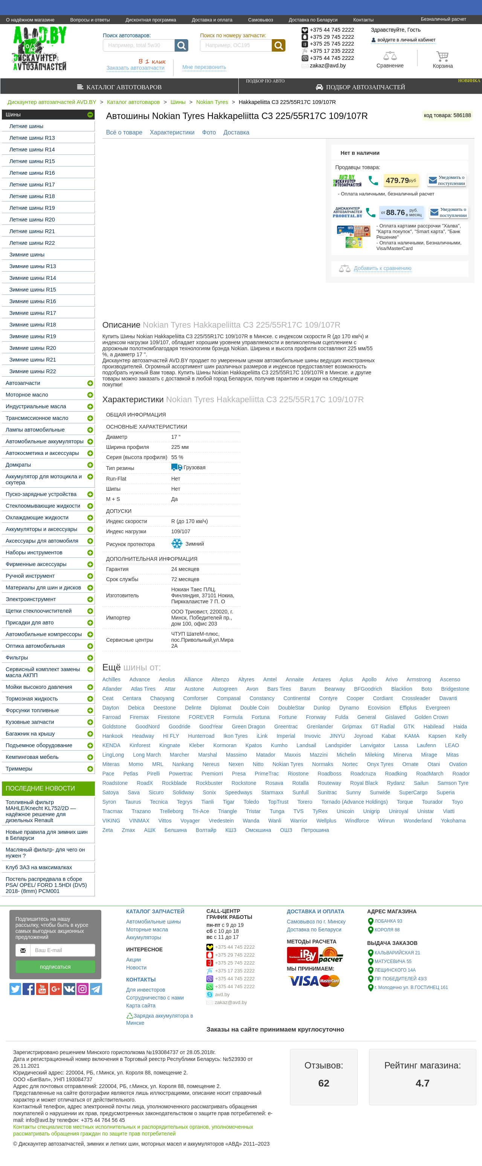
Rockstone (244, 783)
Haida (460, 726)
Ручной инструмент (30, 576)
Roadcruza (363, 774)
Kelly (461, 736)
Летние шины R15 (32, 161)
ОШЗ (286, 830)
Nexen (236, 764)
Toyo (457, 802)
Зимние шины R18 (32, 325)
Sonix (209, 792)
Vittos (165, 821)
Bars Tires (279, 689)
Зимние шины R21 (32, 360)
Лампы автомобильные (35, 430)
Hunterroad (201, 736)
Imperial (285, 736)
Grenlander (320, 726)
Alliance (193, 679)
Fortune (288, 717)
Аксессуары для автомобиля (42, 541)
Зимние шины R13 (32, 266)
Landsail (306, 745)
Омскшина (258, 830)
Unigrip (371, 811)
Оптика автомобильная (35, 646)
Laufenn (426, 745)
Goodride (180, 726)
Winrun (386, 821)
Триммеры (19, 769)
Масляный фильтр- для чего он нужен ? (45, 853)
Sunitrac (327, 792)
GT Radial (383, 726)
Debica (136, 708)
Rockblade (174, 783)
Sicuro (156, 792)
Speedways (238, 792)
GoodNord (147, 726)
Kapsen (437, 736)
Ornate (411, 764)
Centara (131, 698)
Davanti (448, 698)
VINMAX (139, 821)
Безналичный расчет (443, 19)
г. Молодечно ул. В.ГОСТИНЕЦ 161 (411, 987)
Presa (239, 774)
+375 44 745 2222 (235, 947)
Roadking (396, 774)
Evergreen (438, 708)
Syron (109, 802)
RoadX (145, 783)
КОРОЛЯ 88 (387, 929)
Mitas (452, 755)
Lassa (401, 745)
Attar (170, 689)
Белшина (176, 830)
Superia (445, 792)
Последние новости (40, 788)
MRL (157, 764)
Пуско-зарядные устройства (41, 494)
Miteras (111, 764)
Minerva (402, 755)
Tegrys (184, 802)
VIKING (111, 821)
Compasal (229, 698)
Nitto (258, 764)
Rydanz (396, 783)
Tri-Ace (200, 811)
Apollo (369, 679)
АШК (149, 830)
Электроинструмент (31, 599)
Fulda (341, 717)
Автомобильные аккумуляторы (45, 441)
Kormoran (224, 745)
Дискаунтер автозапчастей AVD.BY (52, 102)
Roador (461, 774)
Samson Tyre (453, 783)
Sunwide (380, 792)
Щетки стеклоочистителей (39, 611)
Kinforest (140, 745)
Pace (108, 774)
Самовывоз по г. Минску (316, 922)
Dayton (110, 708)
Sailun (421, 783)
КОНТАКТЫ (141, 980)
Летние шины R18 (32, 196)
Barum (308, 689)
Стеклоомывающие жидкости (43, 506)
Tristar (253, 811)
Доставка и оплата (212, 20)
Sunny (353, 792)
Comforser (195, 698)
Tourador (432, 802)
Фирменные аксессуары (36, 564)
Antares (322, 679)
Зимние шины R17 (32, 313)
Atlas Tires (143, 689)
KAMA (411, 736)
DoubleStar (291, 708)
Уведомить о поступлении (451, 180)
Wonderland (418, 821)
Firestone (169, 717)
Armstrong (419, 679)
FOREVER (201, 717)
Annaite (295, 679)
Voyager (190, 821)
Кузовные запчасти (30, 722)
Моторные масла (147, 929)
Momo (135, 764)
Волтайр (206, 830)
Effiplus (408, 708)
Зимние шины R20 (32, 348)
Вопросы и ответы (90, 20)
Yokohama (453, 821)
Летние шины (26, 126)
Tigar (228, 802)
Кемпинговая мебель (32, 757)
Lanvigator (372, 745)
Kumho (279, 745)
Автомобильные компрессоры (44, 634)
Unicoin (345, 811)
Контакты (363, 20)
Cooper (355, 698)
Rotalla (300, 783)
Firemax (139, 717)
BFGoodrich (368, 689)
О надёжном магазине (30, 20)
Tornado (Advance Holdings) (354, 802)
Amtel (270, 679)
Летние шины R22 (32, 243)
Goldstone (114, 726)
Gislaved (395, 717)
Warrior (298, 821)
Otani (433, 764)
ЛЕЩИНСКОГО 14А (395, 970)
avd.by (222, 994)
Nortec (350, 764)
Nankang (183, 764)
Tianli (207, 802)
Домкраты (18, 465)
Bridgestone (455, 689)
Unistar (425, 811)
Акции (133, 960)
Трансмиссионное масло (37, 418)
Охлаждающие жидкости (37, 517)
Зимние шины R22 (32, 371)
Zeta (107, 830)
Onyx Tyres (380, 764)
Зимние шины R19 (32, 336)
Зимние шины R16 (32, 301)
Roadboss (330, 774)
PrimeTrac (267, 774)
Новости (136, 968)
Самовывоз (260, 20)
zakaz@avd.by (231, 1002)
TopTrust (278, 802)
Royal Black (364, 783)
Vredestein (221, 821)
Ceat (108, 698)
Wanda (251, 821)
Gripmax (352, 726)
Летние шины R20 (32, 220)
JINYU (337, 736)
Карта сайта (141, 1006)
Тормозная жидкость (32, 699)
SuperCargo (413, 792)
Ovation (458, 764)
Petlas (131, 774)
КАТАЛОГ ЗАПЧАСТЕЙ (155, 911)
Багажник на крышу (30, 734)
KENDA (111, 745)
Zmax (128, 830)
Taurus (133, 802)
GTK (409, 726)
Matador (265, 755)
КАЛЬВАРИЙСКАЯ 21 (397, 952)
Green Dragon (248, 726)
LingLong (113, 755)
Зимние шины (26, 255)
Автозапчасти (23, 383)
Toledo (251, 802)
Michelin (346, 755)
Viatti (449, 811)
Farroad (111, 717)
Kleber (196, 745)
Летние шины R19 (32, 208)
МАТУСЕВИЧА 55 (393, 961)
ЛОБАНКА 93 (388, 921)
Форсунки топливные (32, 710)
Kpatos (254, 745)
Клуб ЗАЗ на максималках (39, 867)
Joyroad (363, 736)
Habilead (434, 726)
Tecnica (159, 802)
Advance (140, 679)
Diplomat (220, 708)
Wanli (275, 821)
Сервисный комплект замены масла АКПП (43, 672)
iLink (262, 736)
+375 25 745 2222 (235, 963)
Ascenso (450, 679)
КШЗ (230, 830)
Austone (194, 689)
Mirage (429, 755)
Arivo (392, 679)
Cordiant (383, 698)
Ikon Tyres (235, 736)
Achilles (111, 679)
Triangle (227, 811)
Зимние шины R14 (32, 278)
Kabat (389, 736)
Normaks (322, 764)
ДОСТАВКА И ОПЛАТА (316, 911)
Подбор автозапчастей (363, 84)
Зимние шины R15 (32, 290)
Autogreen (225, 689)
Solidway (183, 792)
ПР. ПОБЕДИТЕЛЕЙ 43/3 (401, 978)
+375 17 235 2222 (235, 971)
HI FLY (171, 736)
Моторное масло (27, 395)
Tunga (277, 811)
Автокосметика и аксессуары (42, 453)
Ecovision (379, 708)
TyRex (320, 811)
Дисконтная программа (150, 20)
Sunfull (301, 792)
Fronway (316, 717)
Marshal (207, 755)
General (366, 717)
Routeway (329, 783)
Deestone (164, 708)
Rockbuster (209, 783)
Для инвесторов (145, 990)
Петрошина (315, 830)
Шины (178, 102)
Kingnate (169, 745)
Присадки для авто (30, 623)
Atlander (112, 689)
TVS (298, 811)
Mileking (374, 755)
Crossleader (416, 698)
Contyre (328, 698)
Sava (134, 792)
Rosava (274, 783)
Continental (297, 698)
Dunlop (322, 708)
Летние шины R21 (32, 231)
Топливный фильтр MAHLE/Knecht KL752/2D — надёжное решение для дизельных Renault (41, 811)
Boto (426, 689)
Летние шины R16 (32, 173)
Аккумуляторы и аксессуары (41, 529)
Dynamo (349, 708)
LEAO (452, 745)
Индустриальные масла (36, 406)
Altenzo (220, 679)
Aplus (346, 679)
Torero (305, 802)
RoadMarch (429, 774)
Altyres (246, 679)
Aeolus (167, 679)
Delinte (193, 708)
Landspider (338, 745)
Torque (405, 802)
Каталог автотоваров (123, 87)
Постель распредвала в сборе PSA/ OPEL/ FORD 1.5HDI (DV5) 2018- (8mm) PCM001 (46, 885)
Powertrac (180, 774)
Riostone (298, 774)
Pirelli (153, 774)
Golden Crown (431, 717)
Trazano (141, 811)
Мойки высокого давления (39, 687)
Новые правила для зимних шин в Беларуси (47, 835)
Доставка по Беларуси (313, 20)
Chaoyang (162, 698)
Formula (233, 717)
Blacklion (401, 689)
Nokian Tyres (212, 102)
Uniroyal (398, 811)
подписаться (55, 967)
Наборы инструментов (34, 552)
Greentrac (285, 726)
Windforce (357, 821)
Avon (252, 689)
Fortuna (261, 717)
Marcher (179, 755)
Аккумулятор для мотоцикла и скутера (44, 479)
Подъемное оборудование (39, 745)
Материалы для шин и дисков (43, 588)
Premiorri (212, 774)
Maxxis (292, 755)
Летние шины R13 (32, 138)
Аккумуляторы (143, 937)
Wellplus (326, 821)
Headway (143, 736)
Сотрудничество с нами (155, 998)
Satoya (110, 792)
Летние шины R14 (32, 150)
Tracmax (112, 811)
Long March (147, 755)
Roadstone (115, 783)
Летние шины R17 (32, 185)
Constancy (262, 698)
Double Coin (254, 708)
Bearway (335, 689)
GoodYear (211, 726)
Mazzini (319, 755)
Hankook (112, 736)
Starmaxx (272, 792)
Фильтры (17, 658)
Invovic (312, 736)
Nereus (211, 764)
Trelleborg (171, 811)
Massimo (236, 755)
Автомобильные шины (153, 922)
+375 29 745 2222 (235, 955)
